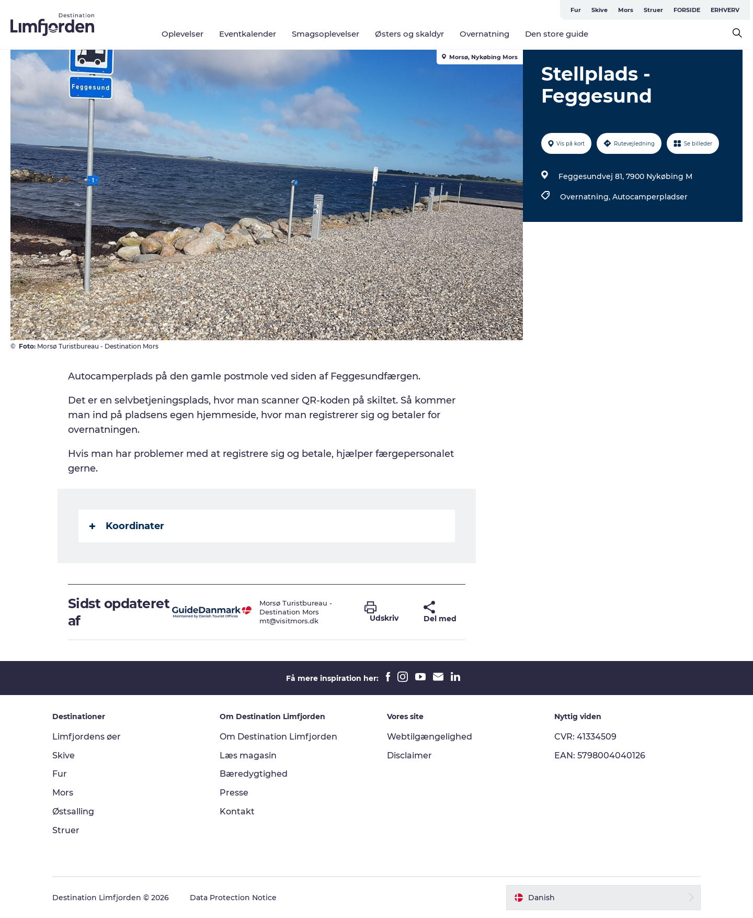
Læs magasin (248, 755)
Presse (234, 793)
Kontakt (237, 811)
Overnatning (486, 34)
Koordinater (126, 526)
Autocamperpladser (650, 196)
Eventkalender (249, 34)
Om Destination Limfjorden (278, 737)
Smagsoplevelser (327, 34)
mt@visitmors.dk (288, 621)
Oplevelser (184, 34)
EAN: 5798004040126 (599, 755)
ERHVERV (728, 10)
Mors (628, 10)
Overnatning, (586, 196)
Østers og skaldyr (411, 34)
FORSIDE (690, 10)
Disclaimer (409, 755)
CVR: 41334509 (585, 737)
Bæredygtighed (254, 774)
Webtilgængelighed (429, 737)
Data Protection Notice (233, 897)
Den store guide (558, 34)
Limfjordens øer (86, 737)
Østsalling (73, 811)
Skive (603, 10)
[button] (386, 612)
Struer (656, 10)
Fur (579, 10)
